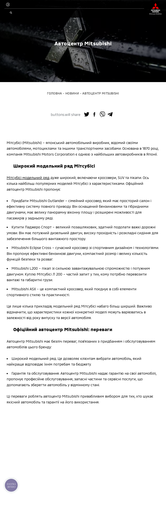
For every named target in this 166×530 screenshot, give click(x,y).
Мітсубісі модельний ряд (28, 177)
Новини (72, 93)
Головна (54, 93)
